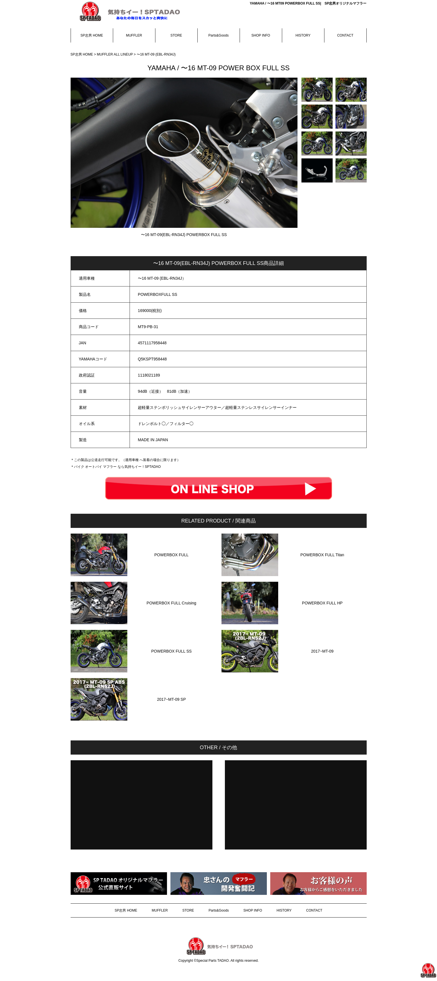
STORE (176, 35)
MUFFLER (134, 35)
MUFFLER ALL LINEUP (115, 54)
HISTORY (303, 35)
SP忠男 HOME (92, 35)
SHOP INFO (261, 35)
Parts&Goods (218, 35)
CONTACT (345, 35)
